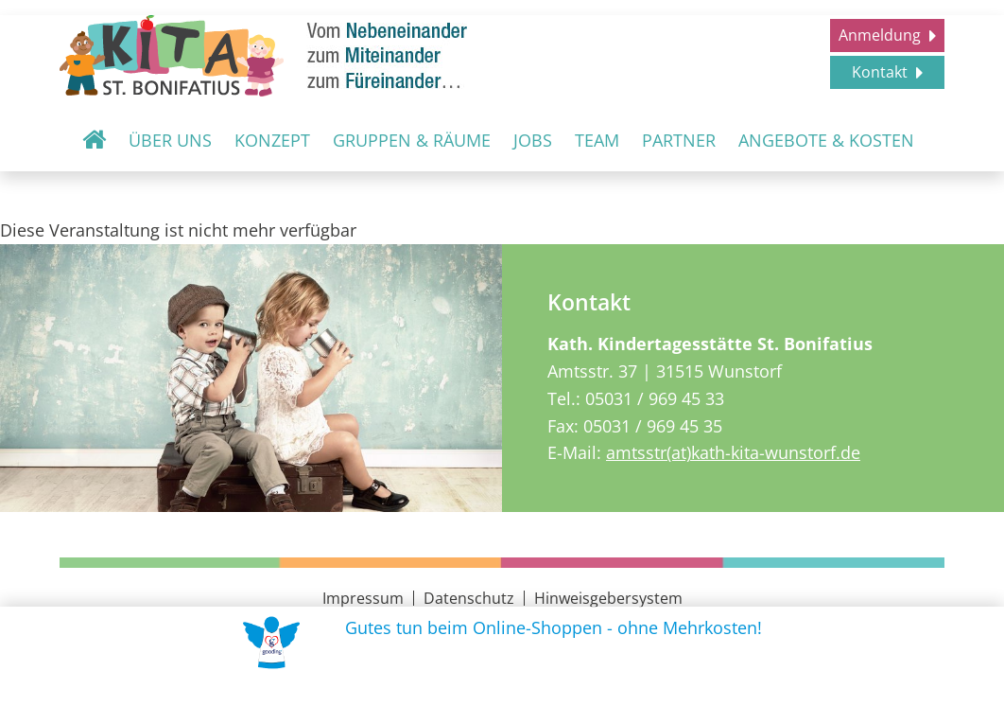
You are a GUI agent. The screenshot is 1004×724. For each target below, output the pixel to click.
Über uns (170, 140)
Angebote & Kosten (826, 140)
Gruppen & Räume (412, 140)
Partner (679, 140)
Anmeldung (882, 35)
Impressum (363, 598)
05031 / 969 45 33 (654, 398)
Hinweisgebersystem (608, 598)
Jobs (532, 140)
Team (597, 140)
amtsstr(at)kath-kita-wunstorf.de (733, 452)
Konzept (272, 140)
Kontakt (881, 72)
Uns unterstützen (507, 696)
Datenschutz (469, 598)
